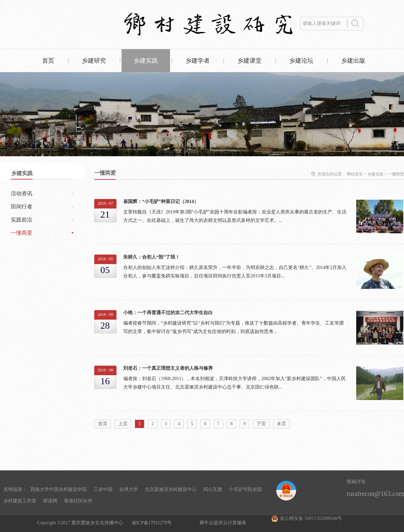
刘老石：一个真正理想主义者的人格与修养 (168, 368)
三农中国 (103, 489)
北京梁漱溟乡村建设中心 (171, 489)
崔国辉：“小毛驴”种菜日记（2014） (161, 201)
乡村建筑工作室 (19, 500)
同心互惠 (212, 489)
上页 (123, 423)
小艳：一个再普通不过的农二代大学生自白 (168, 312)
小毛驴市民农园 (245, 489)
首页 (48, 60)
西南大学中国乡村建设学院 (58, 489)
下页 (261, 423)
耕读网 (50, 500)
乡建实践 (375, 174)
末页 (281, 423)
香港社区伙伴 (78, 500)
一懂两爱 (396, 174)
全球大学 (128, 489)
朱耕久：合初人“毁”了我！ (151, 257)
